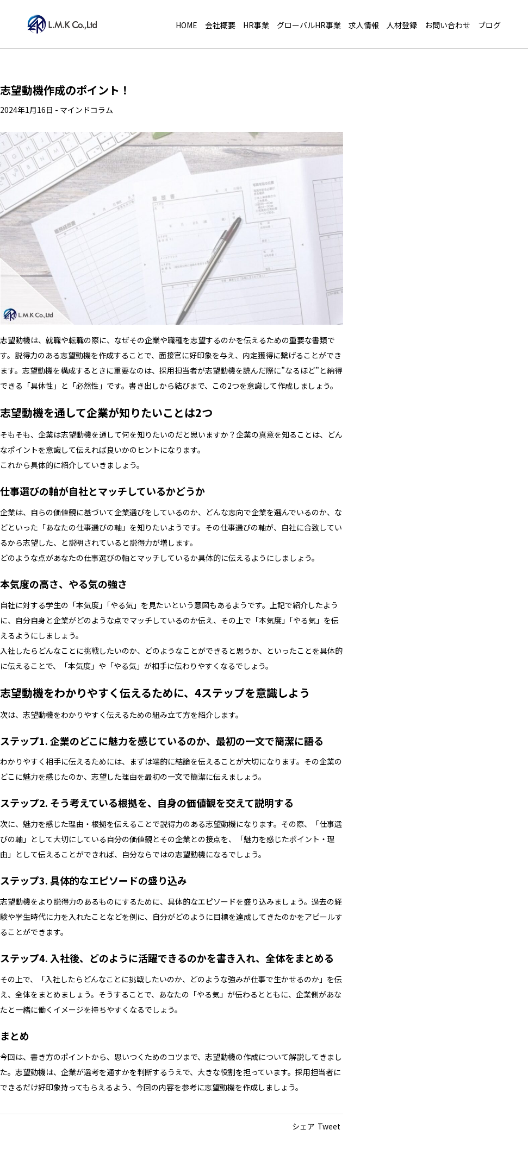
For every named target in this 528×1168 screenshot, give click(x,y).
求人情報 (364, 25)
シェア (303, 1126)
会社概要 (220, 25)
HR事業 (256, 25)
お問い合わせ (447, 25)
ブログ (489, 25)
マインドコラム (86, 109)
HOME (186, 25)
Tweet (329, 1126)
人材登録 (402, 25)
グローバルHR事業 (309, 25)
